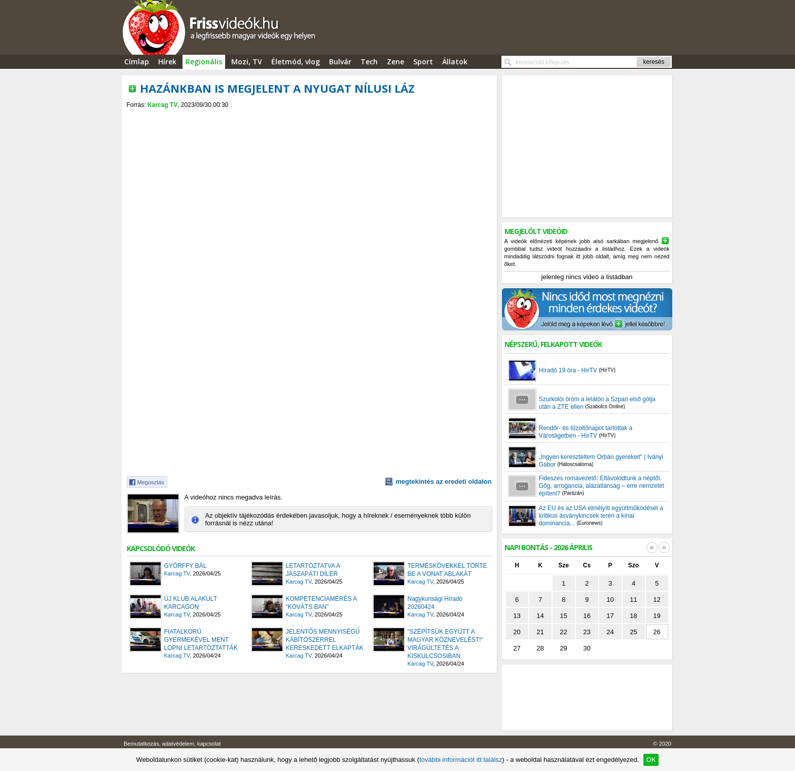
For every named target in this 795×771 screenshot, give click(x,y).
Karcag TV (162, 104)
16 (586, 616)
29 (563, 648)
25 (633, 632)
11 (633, 599)
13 (516, 616)
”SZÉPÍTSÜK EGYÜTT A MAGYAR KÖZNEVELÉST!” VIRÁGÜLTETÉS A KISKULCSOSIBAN (445, 644)
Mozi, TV (246, 61)
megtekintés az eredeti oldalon (443, 481)
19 (656, 616)
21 (540, 632)
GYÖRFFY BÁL (185, 565)
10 (609, 599)
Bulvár (340, 61)
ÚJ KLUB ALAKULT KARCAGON (190, 602)
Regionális (204, 61)
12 (656, 599)
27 (516, 648)
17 (609, 616)
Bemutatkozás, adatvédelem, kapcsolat (172, 744)
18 (633, 616)
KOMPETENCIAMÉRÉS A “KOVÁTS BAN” (321, 602)
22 (563, 632)
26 (656, 632)
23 (586, 632)
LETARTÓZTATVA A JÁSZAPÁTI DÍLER (313, 569)
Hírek (167, 61)
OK (651, 759)
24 (609, 632)
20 (516, 632)
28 (540, 648)
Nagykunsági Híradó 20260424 (435, 602)
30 (586, 648)
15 (563, 616)
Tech (369, 61)
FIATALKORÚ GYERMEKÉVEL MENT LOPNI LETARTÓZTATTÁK (201, 639)
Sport (423, 61)
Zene (395, 61)
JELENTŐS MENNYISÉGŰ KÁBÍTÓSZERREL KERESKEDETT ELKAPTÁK (325, 639)
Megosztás (150, 482)
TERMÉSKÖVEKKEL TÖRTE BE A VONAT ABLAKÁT (447, 569)
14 (540, 616)
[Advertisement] (309, 117)
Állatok (454, 61)
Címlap (136, 61)
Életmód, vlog (295, 61)
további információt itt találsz (460, 759)
